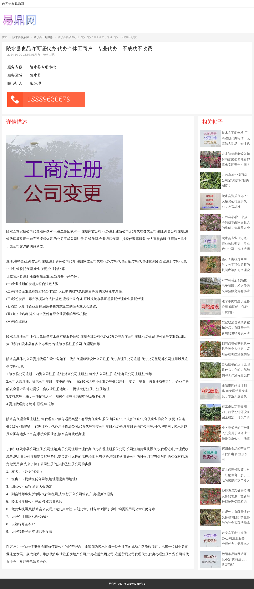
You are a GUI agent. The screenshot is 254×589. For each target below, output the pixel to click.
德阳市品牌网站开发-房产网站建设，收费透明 (235, 559)
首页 (4, 37)
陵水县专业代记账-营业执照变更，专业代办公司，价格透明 (236, 243)
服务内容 (14, 67)
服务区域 (14, 75)
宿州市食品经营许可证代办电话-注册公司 (236, 454)
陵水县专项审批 (43, 67)
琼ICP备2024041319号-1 (131, 583)
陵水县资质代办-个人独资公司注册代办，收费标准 (235, 201)
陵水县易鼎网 (20, 37)
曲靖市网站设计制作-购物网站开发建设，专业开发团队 (235, 391)
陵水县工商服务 (43, 37)
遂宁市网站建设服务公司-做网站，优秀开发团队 (236, 306)
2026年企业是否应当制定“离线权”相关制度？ (235, 180)
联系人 (15, 83)
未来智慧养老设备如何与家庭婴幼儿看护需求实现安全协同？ (236, 159)
